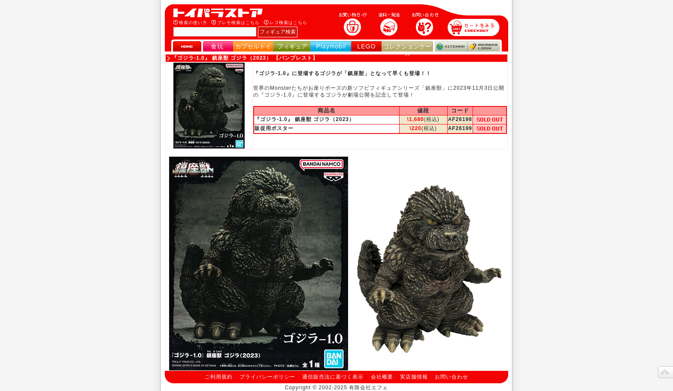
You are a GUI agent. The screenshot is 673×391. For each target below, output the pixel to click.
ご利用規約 (219, 377)
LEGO (367, 46)
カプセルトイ (253, 46)
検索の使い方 (193, 22)
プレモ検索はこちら (238, 22)
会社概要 (382, 377)
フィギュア (292, 46)
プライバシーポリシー (267, 377)
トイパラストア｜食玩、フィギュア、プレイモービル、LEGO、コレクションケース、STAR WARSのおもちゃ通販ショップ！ (220, 13)
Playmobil (331, 46)
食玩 (217, 46)
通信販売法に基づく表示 (333, 377)
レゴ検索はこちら (288, 22)
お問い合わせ (451, 377)
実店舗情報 (414, 377)
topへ (665, 372)
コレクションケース (407, 50)
